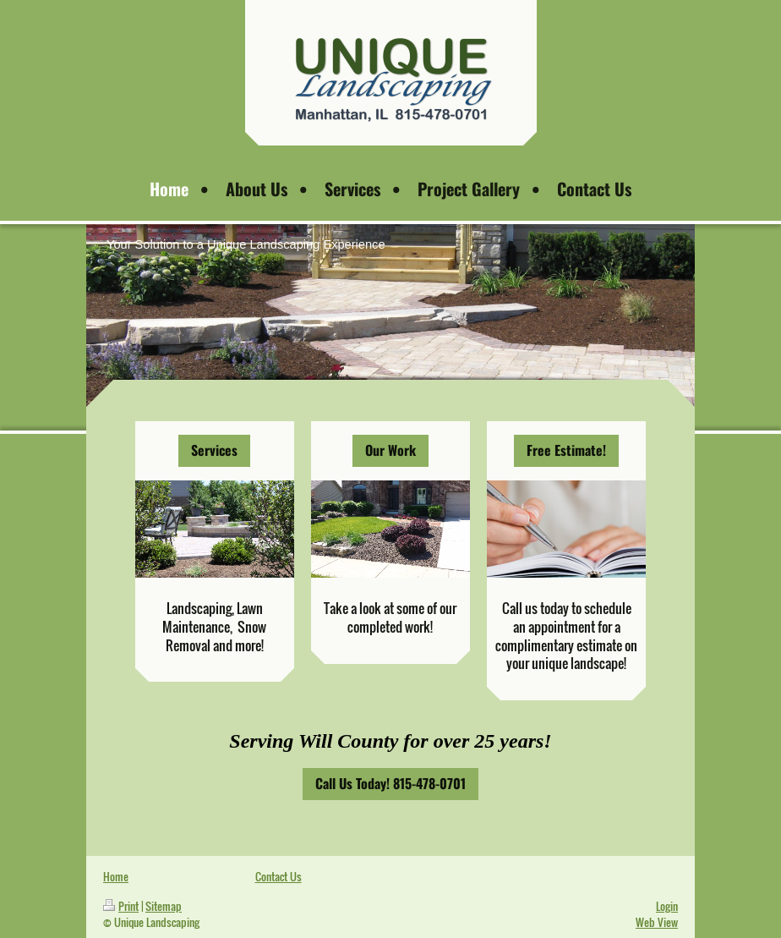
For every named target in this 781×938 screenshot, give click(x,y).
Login (667, 905)
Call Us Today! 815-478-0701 (390, 783)
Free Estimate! (566, 450)
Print (121, 905)
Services (214, 450)
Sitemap (163, 905)
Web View (657, 921)
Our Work (390, 450)
